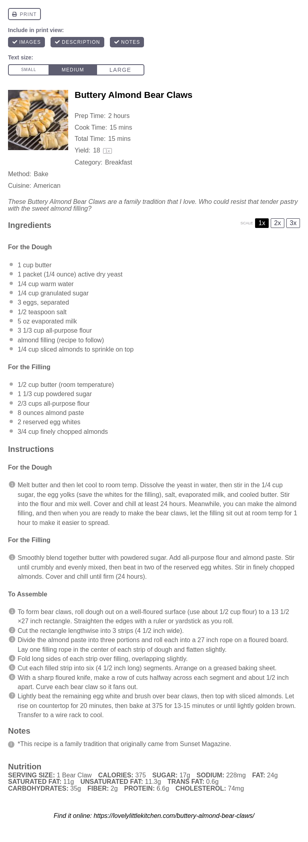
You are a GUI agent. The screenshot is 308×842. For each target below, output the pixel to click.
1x (262, 223)
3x (293, 223)
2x (277, 223)
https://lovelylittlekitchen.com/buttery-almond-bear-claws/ (173, 815)
